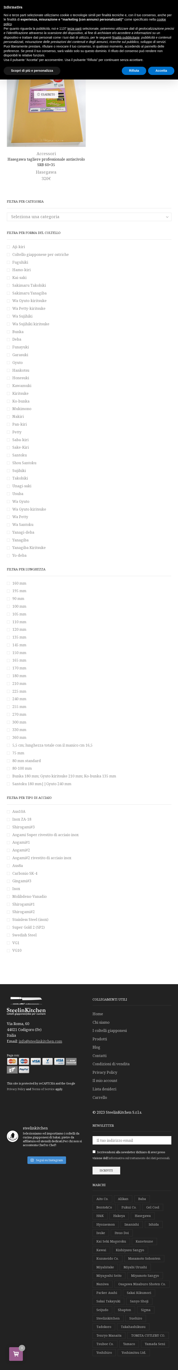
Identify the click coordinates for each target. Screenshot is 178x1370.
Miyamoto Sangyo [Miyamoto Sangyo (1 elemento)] (145, 1275)
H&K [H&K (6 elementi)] (100, 1216)
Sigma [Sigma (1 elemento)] (146, 1310)
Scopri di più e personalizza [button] (32, 70)
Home (98, 1013)
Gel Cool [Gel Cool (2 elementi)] (152, 1207)
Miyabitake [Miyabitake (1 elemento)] (105, 1267)
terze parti (74, 28)
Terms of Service (43, 1089)
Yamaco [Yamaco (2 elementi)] (129, 1344)
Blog (96, 1047)
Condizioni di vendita (111, 1063)
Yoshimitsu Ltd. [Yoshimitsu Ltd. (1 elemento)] (134, 1352)
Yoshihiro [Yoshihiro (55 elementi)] (104, 1352)
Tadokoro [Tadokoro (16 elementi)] (103, 1327)
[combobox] (89, 217)
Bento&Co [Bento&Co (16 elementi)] (104, 1207)
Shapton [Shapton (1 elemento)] (124, 1310)
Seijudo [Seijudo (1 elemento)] (102, 1310)
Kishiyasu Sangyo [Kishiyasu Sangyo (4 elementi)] (130, 1250)
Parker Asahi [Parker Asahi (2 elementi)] (106, 1293)
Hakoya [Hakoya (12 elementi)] (119, 1216)
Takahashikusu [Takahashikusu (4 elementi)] (133, 1327)
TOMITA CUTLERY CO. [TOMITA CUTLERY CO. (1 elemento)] (148, 1335)
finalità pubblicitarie (125, 37)
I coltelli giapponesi (110, 1030)
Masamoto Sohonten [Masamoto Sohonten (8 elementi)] (144, 1258)
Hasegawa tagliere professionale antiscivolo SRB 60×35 (46, 162)
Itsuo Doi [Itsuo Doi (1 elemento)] (122, 1233)
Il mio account (105, 1080)
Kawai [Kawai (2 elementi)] (101, 1250)
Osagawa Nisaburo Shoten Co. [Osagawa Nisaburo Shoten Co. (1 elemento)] (142, 1284)
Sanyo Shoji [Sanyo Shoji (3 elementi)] (139, 1301)
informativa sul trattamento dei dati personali (138, 1158)
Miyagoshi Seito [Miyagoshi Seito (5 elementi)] (109, 1275)
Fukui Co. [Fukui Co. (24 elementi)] (129, 1207)
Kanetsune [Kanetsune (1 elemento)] (144, 1241)
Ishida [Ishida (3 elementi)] (154, 1224)
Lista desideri (104, 1089)
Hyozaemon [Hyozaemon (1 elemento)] (105, 1224)
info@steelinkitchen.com (40, 1041)
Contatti (99, 1055)
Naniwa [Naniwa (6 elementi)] (102, 1284)
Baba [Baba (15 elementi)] (142, 1199)
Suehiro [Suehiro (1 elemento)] (135, 1318)
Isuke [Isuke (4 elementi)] (100, 1233)
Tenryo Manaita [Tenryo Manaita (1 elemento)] (109, 1335)
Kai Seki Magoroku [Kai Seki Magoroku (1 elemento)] (111, 1241)
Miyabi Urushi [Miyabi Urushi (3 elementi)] (135, 1267)
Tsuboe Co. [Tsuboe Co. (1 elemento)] (105, 1344)
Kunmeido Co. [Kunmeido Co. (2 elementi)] (107, 1258)
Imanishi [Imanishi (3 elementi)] (132, 1224)
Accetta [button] (161, 70)
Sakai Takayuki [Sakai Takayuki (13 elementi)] (108, 1301)
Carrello (100, 1097)
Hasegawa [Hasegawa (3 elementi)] (143, 1216)
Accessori (46, 153)
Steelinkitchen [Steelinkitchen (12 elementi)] (108, 1318)
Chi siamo (101, 1022)
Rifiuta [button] (134, 70)
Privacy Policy (16, 1089)
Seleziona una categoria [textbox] (35, 216)
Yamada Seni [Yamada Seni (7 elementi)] (155, 1344)
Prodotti (100, 1038)
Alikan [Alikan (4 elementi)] (123, 1199)
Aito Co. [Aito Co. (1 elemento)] (102, 1199)
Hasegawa (46, 172)
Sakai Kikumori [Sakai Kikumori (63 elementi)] (139, 1293)
